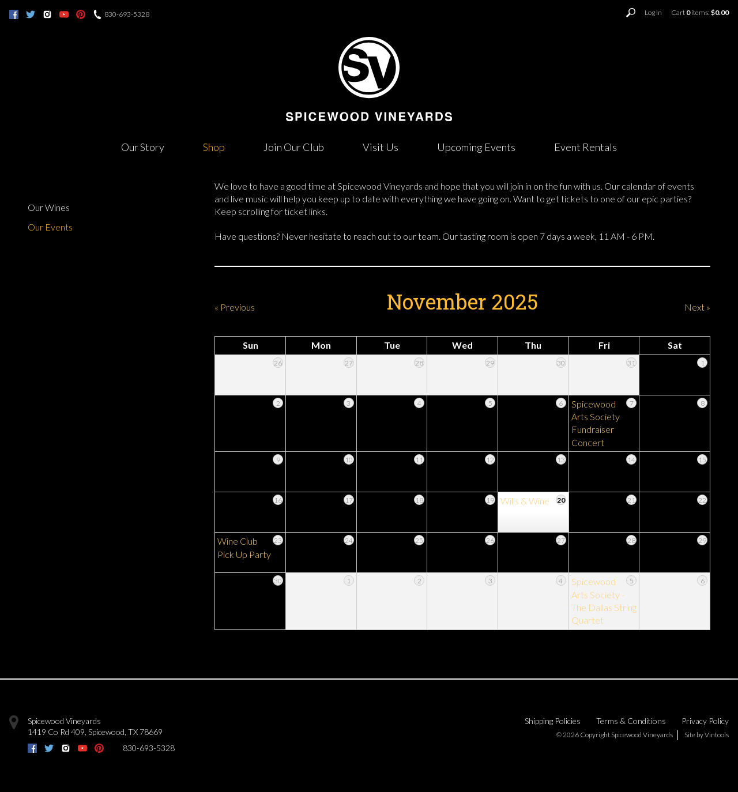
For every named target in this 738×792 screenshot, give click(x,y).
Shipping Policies (553, 721)
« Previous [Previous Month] (234, 306)
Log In (653, 12)
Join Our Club (293, 147)
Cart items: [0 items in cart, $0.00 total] (700, 12)
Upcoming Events (476, 147)
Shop (214, 147)
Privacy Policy (705, 721)
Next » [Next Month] (697, 306)
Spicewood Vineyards (64, 721)
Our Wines (49, 207)
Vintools (717, 734)
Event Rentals (585, 147)
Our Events (50, 226)
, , (95, 732)
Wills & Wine (524, 500)
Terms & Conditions (631, 721)
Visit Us (380, 147)
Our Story (142, 147)
